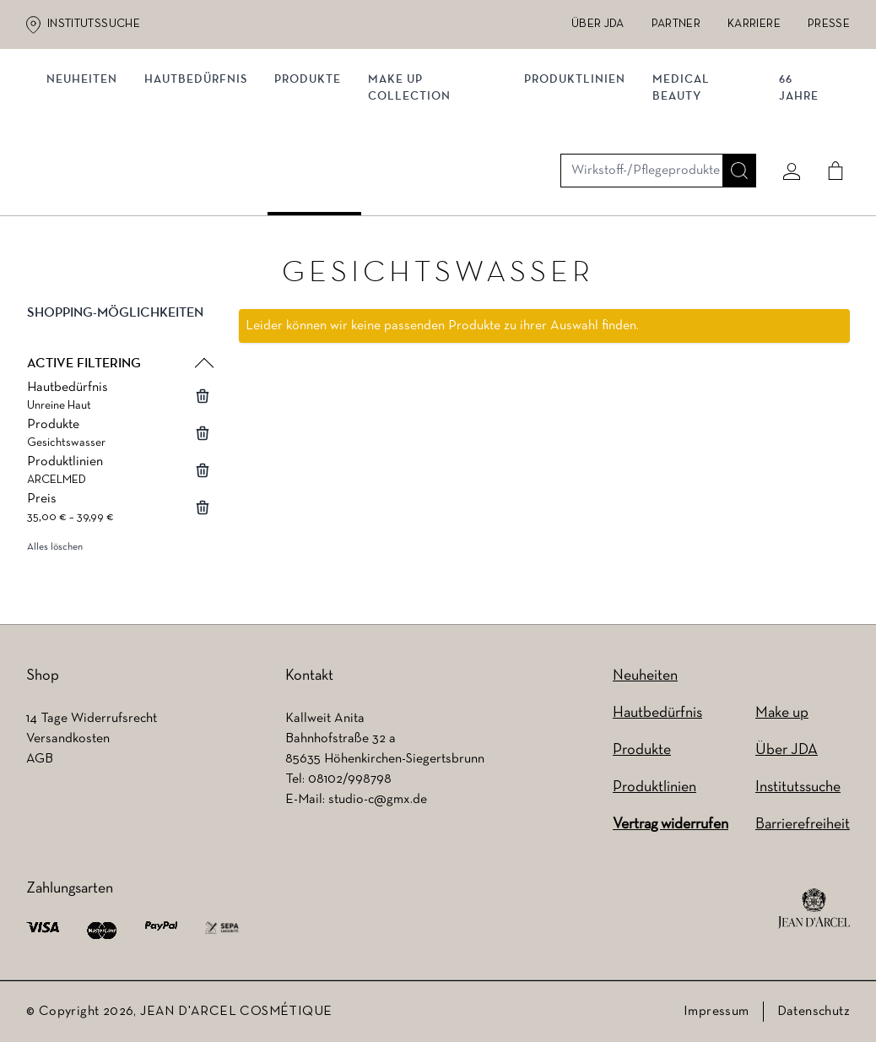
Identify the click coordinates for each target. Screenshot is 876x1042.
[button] (119, 333)
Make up (781, 713)
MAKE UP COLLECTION (416, 184)
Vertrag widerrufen (670, 824)
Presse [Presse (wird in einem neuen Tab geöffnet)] (829, 24)
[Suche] (732, 107)
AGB (39, 759)
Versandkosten (68, 739)
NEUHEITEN (88, 175)
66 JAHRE (795, 184)
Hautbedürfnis (202, 175)
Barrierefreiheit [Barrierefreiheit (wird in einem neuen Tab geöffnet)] (802, 824)
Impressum (716, 1012)
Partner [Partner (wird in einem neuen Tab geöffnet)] (676, 24)
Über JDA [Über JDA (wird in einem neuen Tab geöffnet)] (598, 24)
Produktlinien (575, 175)
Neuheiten (645, 676)
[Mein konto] (784, 107)
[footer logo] (814, 908)
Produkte (314, 175)
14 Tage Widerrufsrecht (91, 719)
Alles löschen (55, 553)
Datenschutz (813, 1012)
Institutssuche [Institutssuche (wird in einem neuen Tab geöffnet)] (93, 24)
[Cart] (828, 107)
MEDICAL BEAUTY (682, 184)
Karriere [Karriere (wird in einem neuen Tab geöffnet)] (754, 24)
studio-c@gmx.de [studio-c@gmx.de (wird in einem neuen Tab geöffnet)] (377, 800)
